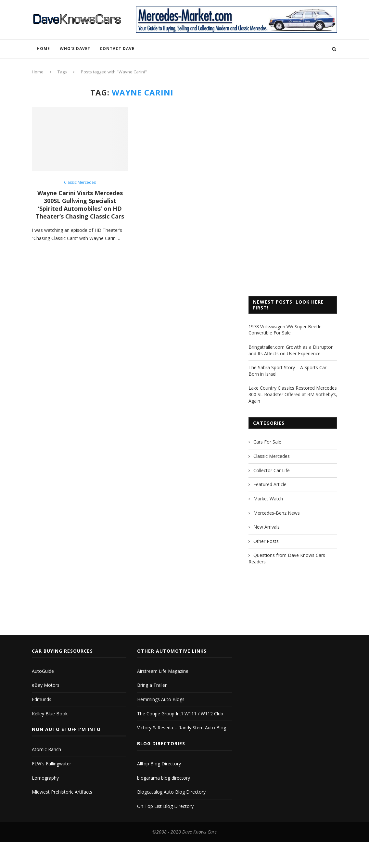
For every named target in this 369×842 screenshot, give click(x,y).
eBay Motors (45, 685)
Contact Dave (117, 48)
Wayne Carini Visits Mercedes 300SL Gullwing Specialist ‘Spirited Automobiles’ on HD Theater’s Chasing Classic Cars (80, 204)
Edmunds (41, 699)
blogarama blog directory (163, 777)
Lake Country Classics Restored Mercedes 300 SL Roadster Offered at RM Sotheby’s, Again (292, 394)
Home (43, 48)
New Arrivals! (267, 527)
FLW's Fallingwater (51, 763)
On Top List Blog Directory (165, 806)
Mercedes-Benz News (276, 513)
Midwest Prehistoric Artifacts (62, 791)
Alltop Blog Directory (159, 763)
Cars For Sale (267, 442)
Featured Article (269, 484)
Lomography (45, 777)
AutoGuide (43, 671)
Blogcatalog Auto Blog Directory (171, 791)
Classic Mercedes (80, 182)
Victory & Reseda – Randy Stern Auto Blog (181, 727)
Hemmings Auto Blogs (160, 699)
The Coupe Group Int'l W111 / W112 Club (180, 713)
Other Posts (266, 541)
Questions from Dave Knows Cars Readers (286, 558)
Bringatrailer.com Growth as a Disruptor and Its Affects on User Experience (290, 350)
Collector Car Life (271, 470)
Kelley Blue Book (50, 713)
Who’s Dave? (75, 48)
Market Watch (268, 499)
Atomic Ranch (46, 749)
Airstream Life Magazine (162, 671)
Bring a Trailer (152, 685)
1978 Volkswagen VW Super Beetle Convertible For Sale (285, 329)
